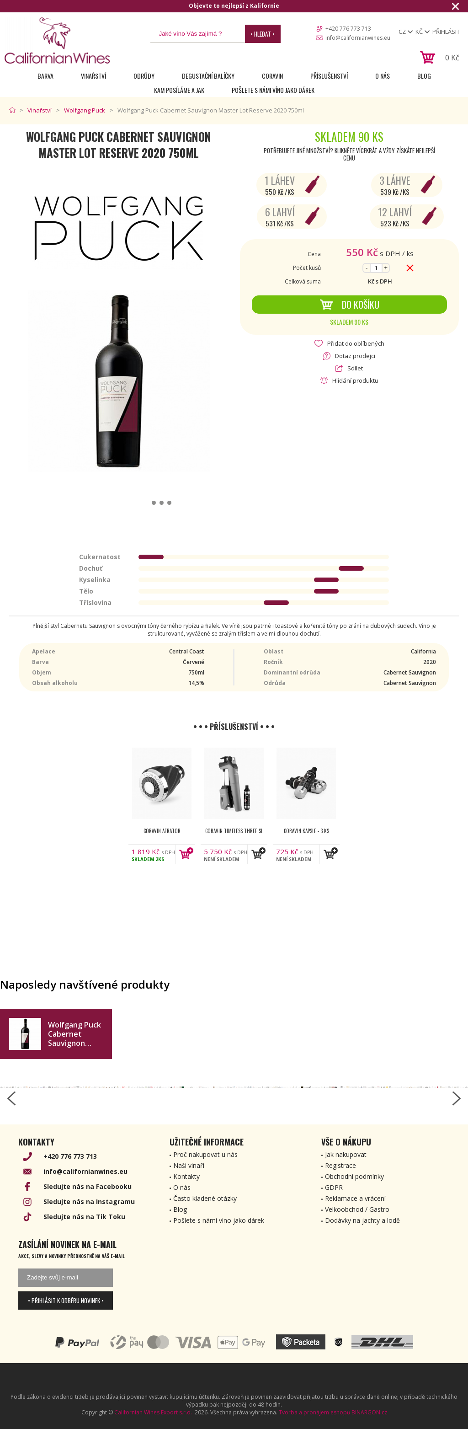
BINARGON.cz (369, 1412)
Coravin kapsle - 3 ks (306, 831)
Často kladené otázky (205, 1198)
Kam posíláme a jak (179, 90)
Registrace (340, 1165)
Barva (45, 75)
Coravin (272, 75)
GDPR (334, 1187)
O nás (382, 75)
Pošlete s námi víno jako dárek (273, 90)
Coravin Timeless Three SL (234, 831)
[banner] (57, 40)
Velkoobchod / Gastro (357, 1209)
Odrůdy (143, 75)
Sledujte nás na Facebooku (87, 1186)
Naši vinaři (188, 1165)
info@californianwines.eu (357, 38)
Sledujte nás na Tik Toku (84, 1216)
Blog (424, 75)
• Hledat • (262, 33)
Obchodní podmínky (354, 1176)
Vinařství (93, 75)
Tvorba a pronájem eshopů (314, 1412)
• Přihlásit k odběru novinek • (66, 1300)
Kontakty (186, 1176)
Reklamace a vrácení (355, 1198)
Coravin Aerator (162, 831)
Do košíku (349, 304)
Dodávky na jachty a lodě (362, 1220)
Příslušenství (329, 75)
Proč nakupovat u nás (205, 1154)
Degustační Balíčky (208, 75)
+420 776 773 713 (348, 28)
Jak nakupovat (346, 1154)
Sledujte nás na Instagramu (89, 1201)
